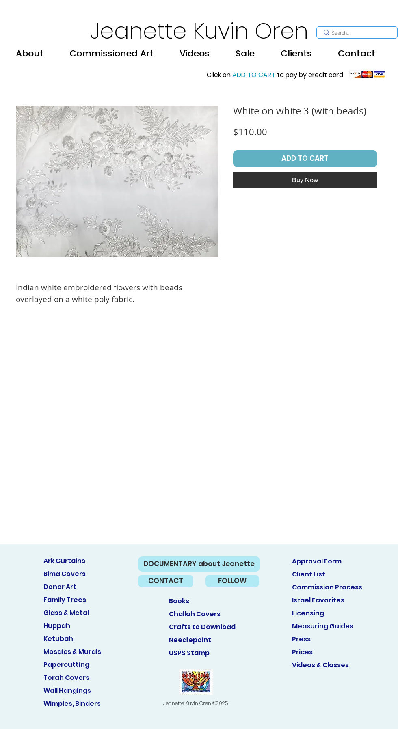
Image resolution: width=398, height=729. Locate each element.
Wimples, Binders (72, 703)
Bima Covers (64, 573)
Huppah (56, 625)
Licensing (308, 613)
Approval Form (317, 561)
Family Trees (64, 599)
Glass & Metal (66, 612)
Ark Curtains (64, 560)
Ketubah (58, 638)
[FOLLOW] (232, 581)
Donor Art (59, 586)
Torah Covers (66, 677)
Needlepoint (190, 640)
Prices (302, 652)
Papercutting (66, 664)
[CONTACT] (165, 581)
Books (179, 601)
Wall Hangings (67, 690)
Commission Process (327, 587)
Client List (308, 574)
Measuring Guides (322, 626)
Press (301, 639)
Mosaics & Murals (72, 651)
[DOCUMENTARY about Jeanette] (199, 564)
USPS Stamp (189, 653)
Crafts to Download (202, 627)
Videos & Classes (320, 665)
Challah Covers (195, 614)
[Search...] (356, 33)
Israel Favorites (318, 600)
